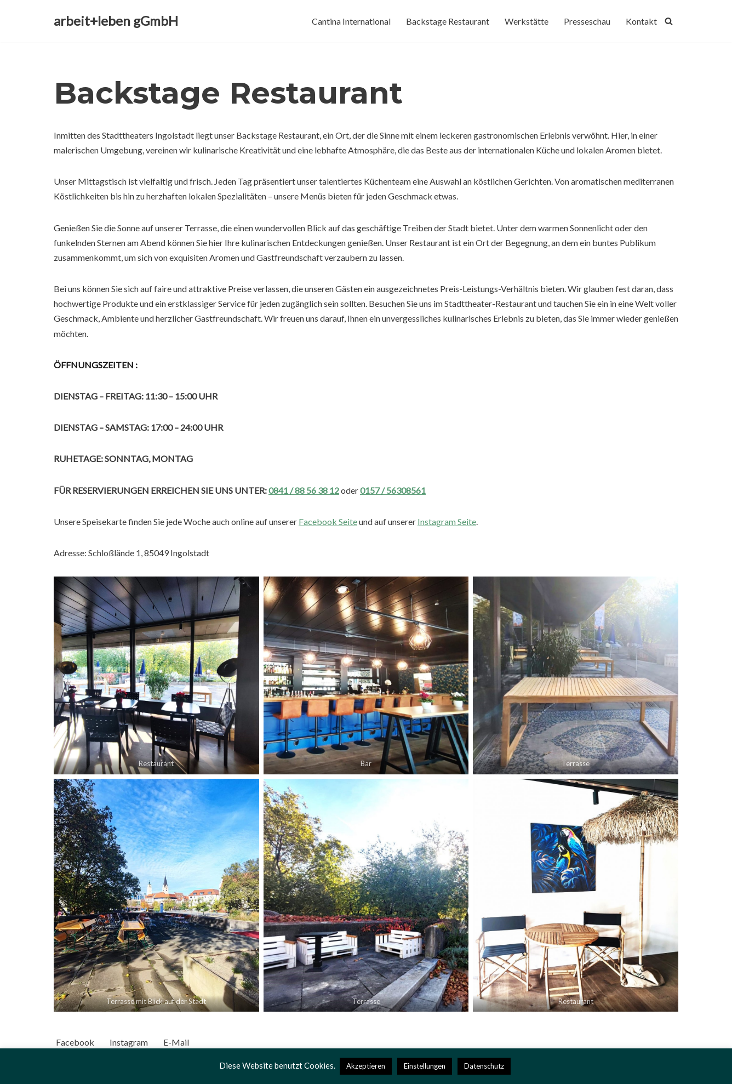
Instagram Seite (447, 521)
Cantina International (351, 21)
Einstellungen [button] (424, 1066)
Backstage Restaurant (447, 21)
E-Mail (176, 1042)
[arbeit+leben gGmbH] (116, 21)
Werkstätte (526, 21)
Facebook (75, 1042)
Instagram (129, 1042)
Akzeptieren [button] (365, 1066)
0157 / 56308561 (393, 490)
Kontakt (641, 21)
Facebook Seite (328, 521)
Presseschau (587, 21)
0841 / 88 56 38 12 (303, 490)
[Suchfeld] (669, 21)
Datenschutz (484, 1066)
